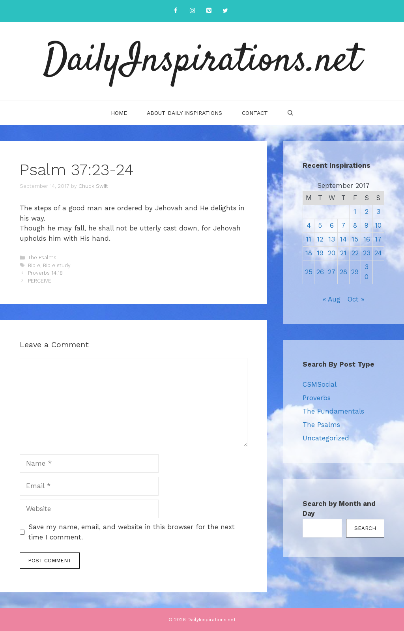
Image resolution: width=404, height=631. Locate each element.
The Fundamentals (333, 411)
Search (365, 528)
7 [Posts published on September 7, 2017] (343, 225)
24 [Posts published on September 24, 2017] (378, 253)
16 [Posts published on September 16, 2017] (366, 239)
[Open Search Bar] (290, 113)
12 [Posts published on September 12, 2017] (320, 239)
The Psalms (42, 257)
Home (119, 113)
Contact (255, 113)
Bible (34, 265)
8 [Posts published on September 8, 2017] (355, 225)
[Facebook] (175, 11)
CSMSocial (320, 384)
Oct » (356, 299)
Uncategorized (326, 438)
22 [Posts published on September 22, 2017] (355, 253)
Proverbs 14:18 (45, 273)
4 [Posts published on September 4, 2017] (309, 225)
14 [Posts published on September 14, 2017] (343, 239)
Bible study (57, 265)
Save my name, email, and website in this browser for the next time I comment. (131, 532)
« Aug (331, 299)
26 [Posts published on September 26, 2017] (320, 272)
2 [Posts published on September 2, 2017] (366, 211)
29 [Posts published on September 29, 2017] (355, 272)
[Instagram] (192, 11)
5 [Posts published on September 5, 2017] (320, 225)
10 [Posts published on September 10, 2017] (378, 225)
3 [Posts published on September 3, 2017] (378, 211)
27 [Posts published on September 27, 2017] (331, 272)
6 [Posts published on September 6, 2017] (332, 225)
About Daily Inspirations (184, 113)
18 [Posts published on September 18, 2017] (308, 253)
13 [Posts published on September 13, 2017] (331, 239)
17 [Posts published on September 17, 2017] (378, 239)
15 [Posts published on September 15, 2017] (355, 239)
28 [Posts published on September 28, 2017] (343, 272)
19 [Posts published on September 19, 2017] (320, 253)
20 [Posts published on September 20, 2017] (331, 253)
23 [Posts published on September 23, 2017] (366, 253)
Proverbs (317, 398)
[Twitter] (225, 11)
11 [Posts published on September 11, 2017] (308, 239)
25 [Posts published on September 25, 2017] (308, 272)
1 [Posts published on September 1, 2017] (355, 211)
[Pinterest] (208, 11)
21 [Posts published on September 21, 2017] (343, 253)
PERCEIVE (39, 281)
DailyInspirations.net (202, 61)
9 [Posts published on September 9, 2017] (366, 225)
